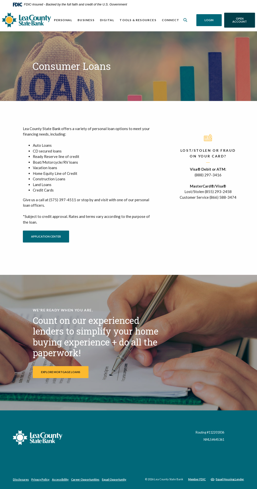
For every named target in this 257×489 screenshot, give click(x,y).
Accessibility (60, 479)
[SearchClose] (185, 20)
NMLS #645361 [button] (214, 439)
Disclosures (21, 479)
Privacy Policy (40, 479)
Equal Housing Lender (230, 479)
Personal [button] (63, 20)
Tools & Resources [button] (138, 20)
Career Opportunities (85, 479)
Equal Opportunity (114, 479)
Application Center (50, 236)
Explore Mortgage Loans (60, 372)
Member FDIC (197, 479)
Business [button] (86, 20)
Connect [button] (170, 20)
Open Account (243, 20)
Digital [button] (107, 20)
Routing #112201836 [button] (210, 432)
